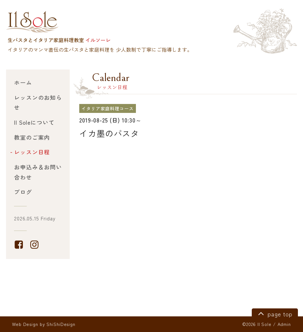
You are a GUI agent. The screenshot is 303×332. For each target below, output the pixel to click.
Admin (284, 324)
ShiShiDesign (60, 324)
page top (274, 313)
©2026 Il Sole (256, 324)
